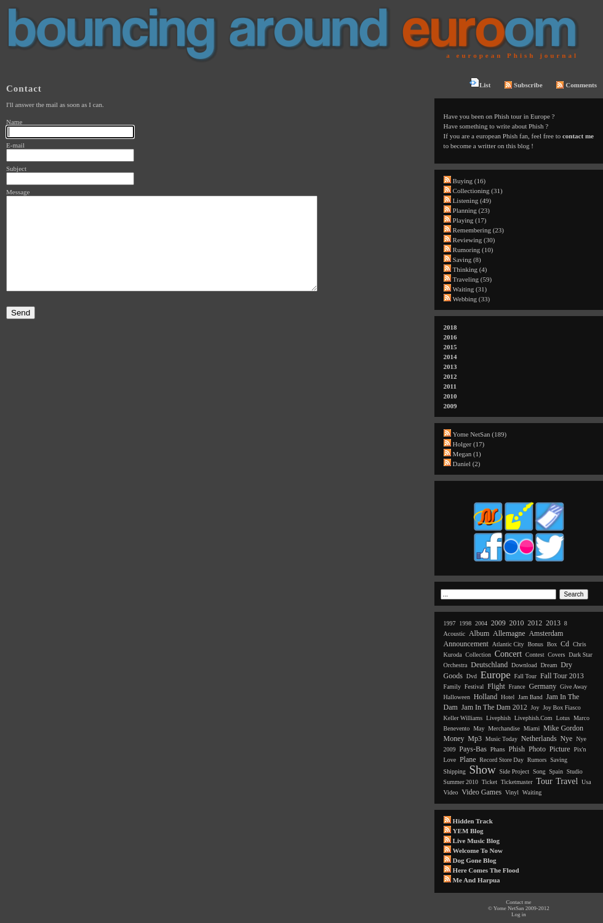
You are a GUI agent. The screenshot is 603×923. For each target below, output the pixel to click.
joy (535, 707)
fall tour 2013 (562, 675)
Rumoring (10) (473, 249)
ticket (489, 781)
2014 (450, 356)
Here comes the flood (486, 870)
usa (586, 781)
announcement (466, 644)
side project (515, 771)
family (452, 686)
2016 (450, 337)
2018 (450, 327)
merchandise (504, 728)
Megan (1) (467, 454)
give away (573, 686)
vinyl (512, 792)
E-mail (15, 145)
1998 (465, 623)
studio (575, 771)
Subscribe (523, 85)
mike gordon (563, 728)
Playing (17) (470, 220)
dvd (471, 676)
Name (14, 121)
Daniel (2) (467, 463)
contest (535, 654)
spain (556, 771)
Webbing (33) (471, 299)
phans (497, 749)
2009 (450, 406)
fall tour (525, 676)
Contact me (518, 902)
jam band (530, 697)
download (524, 665)
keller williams (463, 718)
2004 (481, 623)
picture (559, 749)
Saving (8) (467, 259)
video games (481, 792)
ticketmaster (517, 781)
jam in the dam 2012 (494, 707)
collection (478, 654)
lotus (563, 718)
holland (486, 696)
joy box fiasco (562, 707)
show (482, 769)
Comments (576, 85)
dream (548, 665)
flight (496, 686)
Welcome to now (478, 850)
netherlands (539, 738)
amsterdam (546, 633)
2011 (450, 386)
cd (565, 644)
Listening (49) (472, 200)
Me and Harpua (476, 880)
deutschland (489, 664)
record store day (501, 759)
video (451, 792)
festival (474, 686)
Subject (16, 168)
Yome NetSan (508, 908)
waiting (531, 792)
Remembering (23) (478, 230)
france (517, 686)
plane (468, 759)
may (478, 728)
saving (558, 759)
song (539, 771)
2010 (450, 396)
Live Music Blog (476, 840)
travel (567, 781)
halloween (457, 697)
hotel (507, 697)
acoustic (455, 633)
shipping (455, 771)
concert (508, 654)
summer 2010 (461, 781)
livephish (498, 718)
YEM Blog (468, 830)
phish (516, 749)
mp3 (475, 738)
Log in (518, 914)
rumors (537, 759)
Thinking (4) (470, 269)
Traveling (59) (472, 279)
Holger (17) (469, 444)
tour (544, 781)
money (454, 738)
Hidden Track (473, 821)
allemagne (509, 633)
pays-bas (473, 749)
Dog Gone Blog (475, 860)
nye (566, 738)
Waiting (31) (470, 289)
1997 (450, 623)
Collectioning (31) (478, 190)
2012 (450, 376)
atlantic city (508, 644)
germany (543, 686)
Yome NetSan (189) (480, 434)
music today (501, 738)
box (552, 644)
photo (537, 749)
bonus (535, 644)
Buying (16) (469, 180)
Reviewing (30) (474, 240)
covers (556, 654)
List (479, 83)
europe (496, 675)
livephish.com (533, 718)
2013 (450, 366)
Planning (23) (471, 210)
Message (18, 192)
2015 (450, 347)
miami (532, 728)
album (479, 633)
